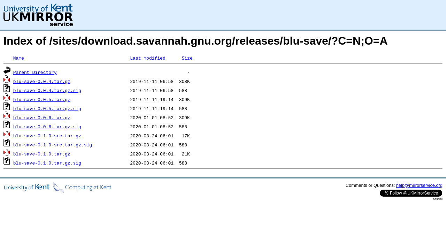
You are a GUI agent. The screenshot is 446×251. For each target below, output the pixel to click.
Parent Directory (35, 72)
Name (18, 58)
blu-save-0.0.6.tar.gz (41, 117)
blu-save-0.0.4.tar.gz (41, 81)
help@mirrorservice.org (419, 185)
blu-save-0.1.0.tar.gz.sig (47, 163)
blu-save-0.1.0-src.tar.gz (47, 135)
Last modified (147, 58)
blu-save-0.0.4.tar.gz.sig (47, 90)
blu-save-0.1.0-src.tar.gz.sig (52, 145)
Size (187, 58)
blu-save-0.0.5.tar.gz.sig (47, 108)
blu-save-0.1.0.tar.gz (41, 154)
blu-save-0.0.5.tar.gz (41, 99)
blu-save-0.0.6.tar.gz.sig (47, 126)
